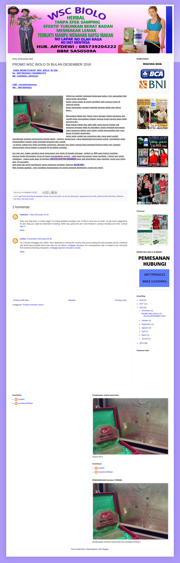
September (146, 324)
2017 (142, 304)
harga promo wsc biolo (88, 196)
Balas (22, 230)
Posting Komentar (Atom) (33, 305)
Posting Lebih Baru (21, 300)
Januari (145, 339)
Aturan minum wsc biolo (52, 196)
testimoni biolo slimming (106, 196)
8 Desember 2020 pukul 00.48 (39, 239)
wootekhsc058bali (25, 403)
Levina (23, 239)
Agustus (145, 328)
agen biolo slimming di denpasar (31, 196)
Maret (144, 335)
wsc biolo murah (27, 199)
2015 (142, 343)
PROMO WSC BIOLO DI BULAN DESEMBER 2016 (153, 315)
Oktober (145, 320)
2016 (142, 307)
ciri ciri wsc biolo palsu (70, 196)
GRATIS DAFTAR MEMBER (63, 159)
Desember (146, 311)
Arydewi (21, 399)
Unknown (24, 215)
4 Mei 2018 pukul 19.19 (39, 215)
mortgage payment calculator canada (65, 248)
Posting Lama (120, 300)
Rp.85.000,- (79, 165)
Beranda (71, 300)
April (144, 331)
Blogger (105, 549)
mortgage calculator (76, 245)
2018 (142, 300)
